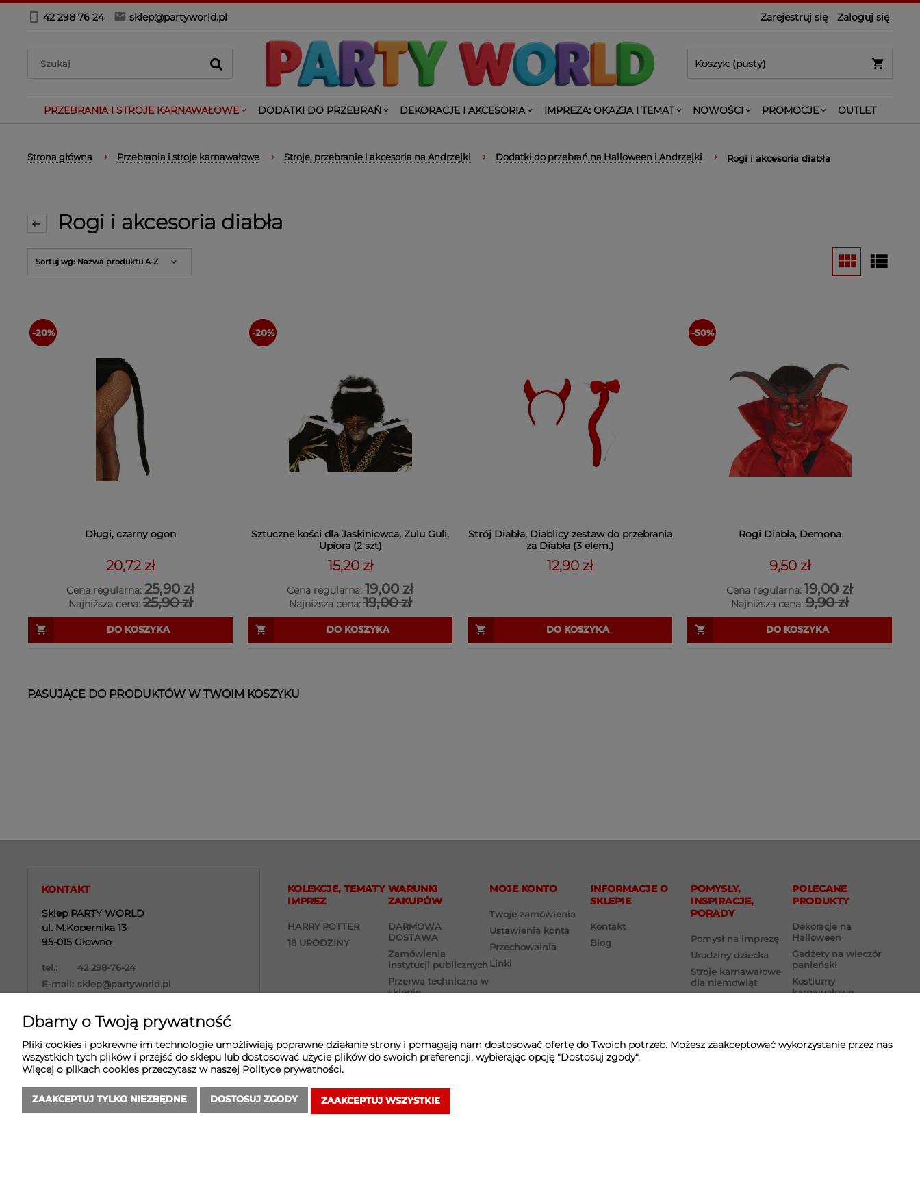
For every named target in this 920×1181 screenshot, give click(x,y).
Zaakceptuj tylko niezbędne (109, 1102)
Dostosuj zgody (254, 1102)
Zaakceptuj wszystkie (380, 1102)
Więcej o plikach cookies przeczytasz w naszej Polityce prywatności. (183, 1072)
